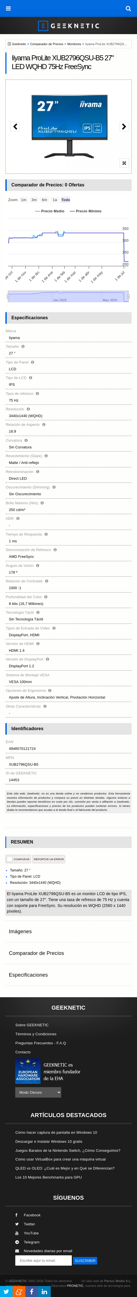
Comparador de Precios (46, 44)
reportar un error (49, 859)
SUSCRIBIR (85, 1261)
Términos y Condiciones (35, 1034)
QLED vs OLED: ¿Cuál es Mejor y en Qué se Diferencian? (64, 1168)
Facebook (28, 1215)
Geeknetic (19, 44)
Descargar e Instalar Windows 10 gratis (48, 1141)
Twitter (25, 1224)
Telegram (27, 1242)
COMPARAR (18, 859)
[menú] (8, 8)
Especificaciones (28, 975)
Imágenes (20, 931)
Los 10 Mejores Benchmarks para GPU (48, 1177)
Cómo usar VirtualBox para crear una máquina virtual (60, 1159)
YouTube (27, 1233)
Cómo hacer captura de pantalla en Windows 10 (56, 1132)
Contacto (22, 1052)
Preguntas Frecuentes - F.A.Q (40, 1043)
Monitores (74, 44)
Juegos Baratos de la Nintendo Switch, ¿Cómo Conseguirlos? (67, 1150)
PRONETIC (75, 1285)
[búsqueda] (128, 8)
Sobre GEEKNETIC (31, 1025)
